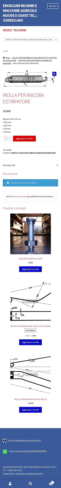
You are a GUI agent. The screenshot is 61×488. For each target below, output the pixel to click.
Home (8, 58)
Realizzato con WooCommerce (29, 473)
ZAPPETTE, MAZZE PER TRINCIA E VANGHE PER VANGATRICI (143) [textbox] (30, 39)
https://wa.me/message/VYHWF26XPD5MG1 (28, 451)
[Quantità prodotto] (7, 138)
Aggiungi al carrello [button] (30, 269)
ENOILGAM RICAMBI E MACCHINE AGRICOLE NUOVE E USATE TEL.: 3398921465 (20, 13)
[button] (54, 74)
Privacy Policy (9, 473)
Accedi (5, 51)
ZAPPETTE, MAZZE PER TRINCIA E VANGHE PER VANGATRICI (33, 153)
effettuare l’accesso (18, 196)
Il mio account (10, 483)
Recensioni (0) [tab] (9, 165)
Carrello (47, 482)
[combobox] (30, 39)
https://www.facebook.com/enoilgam (24, 440)
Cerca (30, 483)
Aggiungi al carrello (24, 138)
